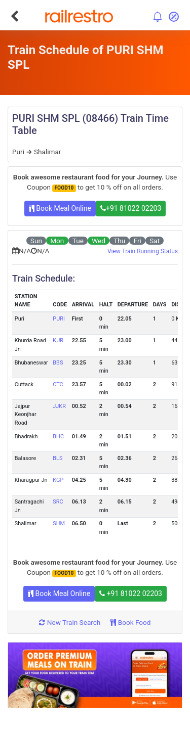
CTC (58, 384)
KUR (58, 340)
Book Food (130, 622)
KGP (58, 480)
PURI (59, 318)
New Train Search (69, 622)
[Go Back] (14, 16)
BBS (58, 362)
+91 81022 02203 (130, 208)
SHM (59, 523)
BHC (58, 436)
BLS (57, 458)
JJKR (59, 406)
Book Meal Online (60, 208)
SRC (58, 501)
